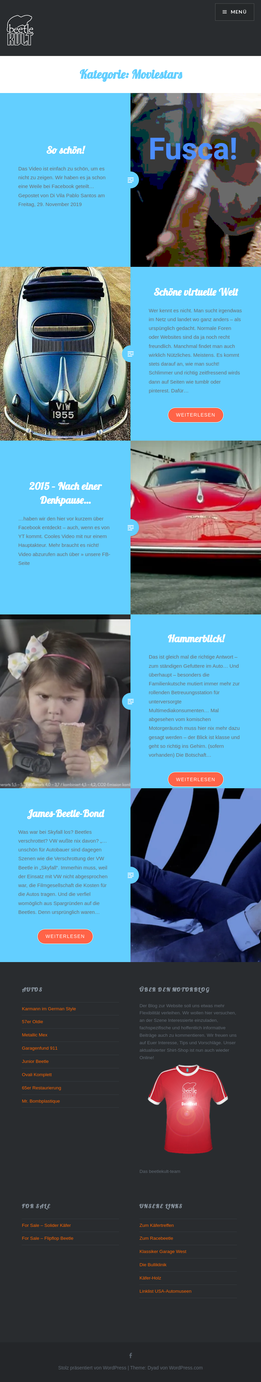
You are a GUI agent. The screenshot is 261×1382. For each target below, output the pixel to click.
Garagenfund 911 (39, 1048)
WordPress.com (186, 1367)
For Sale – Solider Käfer (46, 1225)
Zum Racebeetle (156, 1238)
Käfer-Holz (150, 1277)
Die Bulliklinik (153, 1264)
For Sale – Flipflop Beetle (47, 1238)
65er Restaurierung (41, 1087)
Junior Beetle (35, 1061)
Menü (238, 12)
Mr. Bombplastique (41, 1101)
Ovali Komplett (37, 1074)
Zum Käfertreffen (156, 1225)
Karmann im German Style (49, 1008)
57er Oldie (32, 1021)
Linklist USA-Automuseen (165, 1291)
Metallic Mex (34, 1034)
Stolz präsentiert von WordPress (92, 1367)
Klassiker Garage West (162, 1251)
